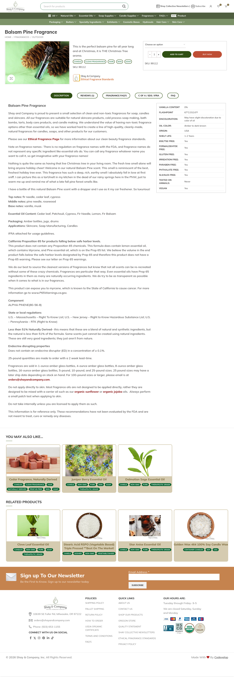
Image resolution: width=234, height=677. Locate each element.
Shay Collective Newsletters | (175, 6)
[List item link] (55, 614)
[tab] (61, 96)
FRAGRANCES (22, 37)
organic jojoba (112, 391)
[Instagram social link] (39, 638)
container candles (193, 550)
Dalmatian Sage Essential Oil (145, 479)
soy (208, 550)
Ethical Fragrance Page (43, 139)
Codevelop (221, 657)
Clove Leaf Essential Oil (33, 544)
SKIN (48, 489)
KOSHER (78, 553)
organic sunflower (87, 391)
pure (92, 485)
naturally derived (17, 489)
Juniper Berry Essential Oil (89, 479)
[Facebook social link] (30, 638)
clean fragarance (35, 485)
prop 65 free (36, 489)
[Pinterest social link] (43, 638)
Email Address (139, 572)
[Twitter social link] (34, 637)
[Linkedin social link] (48, 638)
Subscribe (200, 6)
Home (8, 37)
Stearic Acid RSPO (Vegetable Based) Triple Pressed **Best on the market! (89, 546)
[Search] (84, 6)
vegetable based (106, 553)
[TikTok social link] (52, 638)
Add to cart (176, 54)
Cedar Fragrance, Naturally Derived (33, 479)
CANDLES (18, 485)
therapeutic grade (89, 489)
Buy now (207, 54)
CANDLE (70, 485)
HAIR (50, 485)
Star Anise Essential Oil (145, 544)
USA (215, 550)
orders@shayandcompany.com (29, 379)
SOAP (55, 489)
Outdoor (37, 37)
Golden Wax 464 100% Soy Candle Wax (201, 544)
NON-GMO (82, 485)
